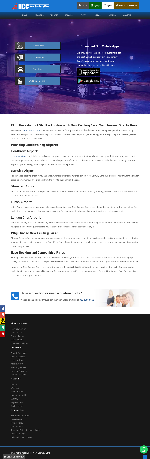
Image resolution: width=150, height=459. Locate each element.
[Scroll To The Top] (145, 457)
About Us (39, 15)
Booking (112, 15)
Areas (97, 15)
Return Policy (17, 426)
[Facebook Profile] (2, 308)
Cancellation (16, 419)
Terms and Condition (20, 415)
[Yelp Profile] (2, 334)
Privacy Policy (17, 423)
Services (68, 15)
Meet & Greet (17, 363)
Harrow (14, 384)
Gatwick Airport (17, 332)
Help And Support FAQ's (21, 437)
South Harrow (17, 406)
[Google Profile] (2, 315)
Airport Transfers (18, 353)
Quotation (37, 57)
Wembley (15, 388)
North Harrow (17, 391)
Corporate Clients (18, 374)
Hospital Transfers (19, 371)
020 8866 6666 (86, 299)
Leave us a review (14, 456)
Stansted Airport (18, 336)
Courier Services (18, 356)
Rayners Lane (17, 402)
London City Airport (19, 343)
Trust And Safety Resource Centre (26, 430)
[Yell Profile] (2, 321)
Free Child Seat (17, 360)
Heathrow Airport (19, 156)
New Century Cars (31, 130)
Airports (54, 15)
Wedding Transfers (19, 367)
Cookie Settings (18, 433)
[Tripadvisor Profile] (2, 328)
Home (24, 15)
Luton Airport (17, 339)
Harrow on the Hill (19, 395)
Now (37, 69)
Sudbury (14, 398)
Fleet (83, 15)
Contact (127, 15)
